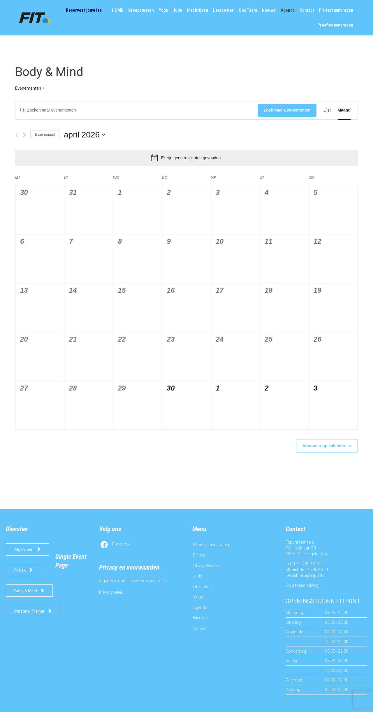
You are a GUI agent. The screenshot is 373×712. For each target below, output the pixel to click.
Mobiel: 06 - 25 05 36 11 (307, 569)
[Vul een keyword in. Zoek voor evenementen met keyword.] (136, 110)
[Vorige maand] (16, 135)
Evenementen (28, 88)
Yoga (198, 597)
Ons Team (202, 586)
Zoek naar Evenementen (287, 110)
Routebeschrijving (302, 585)
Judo (198, 576)
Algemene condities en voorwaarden (132, 580)
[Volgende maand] (24, 135)
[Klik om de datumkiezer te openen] (84, 135)
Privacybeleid (111, 592)
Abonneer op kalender (323, 446)
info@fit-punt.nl (312, 575)
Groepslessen (206, 565)
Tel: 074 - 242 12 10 (303, 563)
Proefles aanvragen (211, 544)
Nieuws (200, 618)
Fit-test (199, 555)
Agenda (200, 607)
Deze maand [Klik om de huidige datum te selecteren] (45, 134)
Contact (200, 628)
